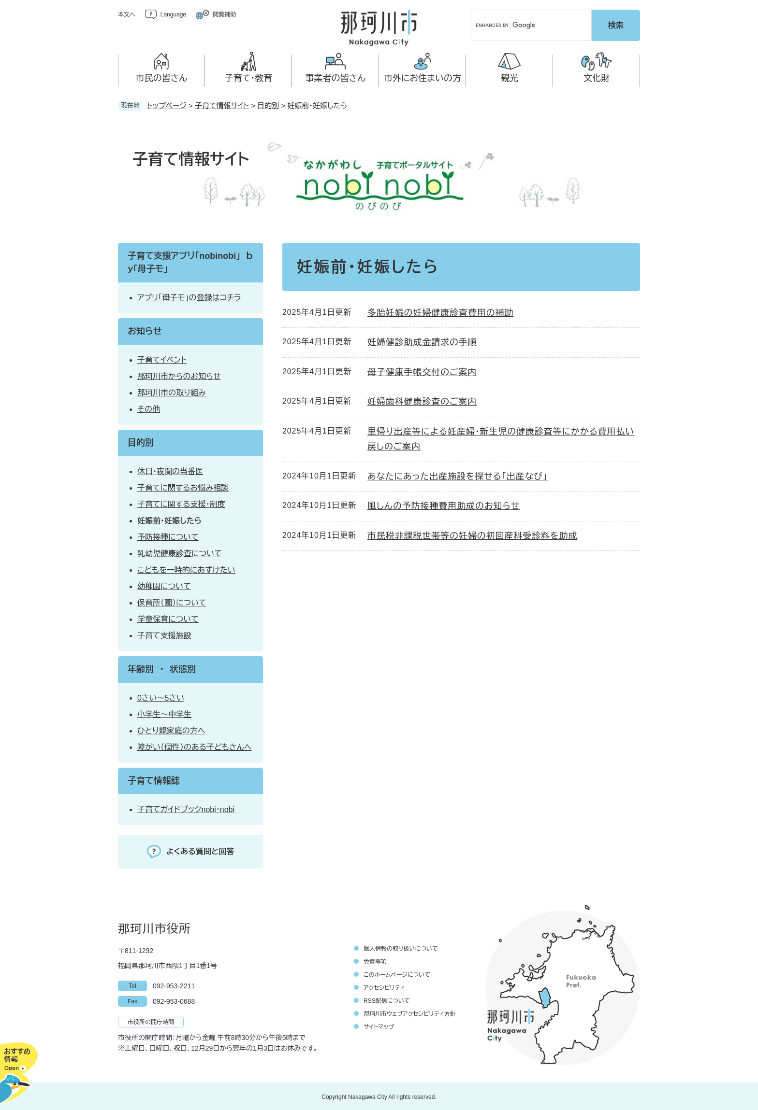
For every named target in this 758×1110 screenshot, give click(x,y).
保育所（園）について (171, 601)
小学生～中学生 (164, 713)
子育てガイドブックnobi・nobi (185, 808)
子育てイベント (162, 358)
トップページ (167, 104)
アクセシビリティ (384, 986)
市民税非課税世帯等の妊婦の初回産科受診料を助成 (472, 534)
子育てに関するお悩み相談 (183, 486)
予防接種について (168, 536)
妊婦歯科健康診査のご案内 (422, 400)
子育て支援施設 (164, 634)
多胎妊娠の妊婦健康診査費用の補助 (440, 311)
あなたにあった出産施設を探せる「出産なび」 (457, 475)
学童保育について (168, 618)
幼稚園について (164, 585)
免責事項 (375, 960)
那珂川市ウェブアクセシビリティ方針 (410, 1012)
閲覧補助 (224, 14)
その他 (148, 408)
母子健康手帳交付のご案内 (422, 371)
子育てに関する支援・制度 (181, 503)
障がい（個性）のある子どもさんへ (194, 746)
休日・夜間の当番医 (170, 470)
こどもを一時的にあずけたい (186, 568)
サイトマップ (379, 1025)
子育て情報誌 (154, 779)
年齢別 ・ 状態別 (162, 668)
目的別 (268, 104)
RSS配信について (387, 999)
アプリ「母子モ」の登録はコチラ (189, 296)
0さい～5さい (160, 696)
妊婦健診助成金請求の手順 (422, 341)
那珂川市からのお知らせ (178, 375)
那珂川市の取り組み (171, 391)
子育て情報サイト (222, 104)
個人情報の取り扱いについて (401, 947)
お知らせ (145, 330)
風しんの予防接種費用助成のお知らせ (443, 504)
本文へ (126, 14)
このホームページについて (397, 973)
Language (173, 14)
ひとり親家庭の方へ (171, 729)
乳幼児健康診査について (179, 552)
